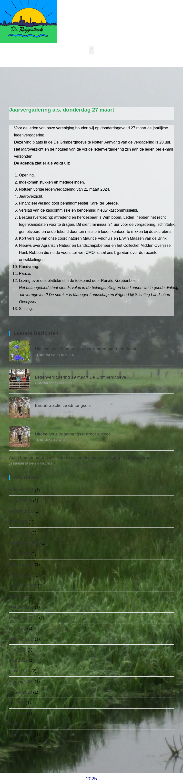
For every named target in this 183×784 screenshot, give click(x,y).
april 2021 (18, 660)
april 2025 (18, 522)
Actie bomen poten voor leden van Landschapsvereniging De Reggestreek (81, 457)
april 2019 (18, 724)
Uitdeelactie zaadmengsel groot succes (73, 434)
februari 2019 (21, 734)
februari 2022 (21, 639)
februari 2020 (21, 681)
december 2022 (23, 617)
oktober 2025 (21, 511)
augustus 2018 (23, 745)
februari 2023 (21, 607)
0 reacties (66, 355)
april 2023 (18, 596)
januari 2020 (20, 692)
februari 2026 (21, 490)
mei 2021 (17, 649)
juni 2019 (17, 713)
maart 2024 (19, 554)
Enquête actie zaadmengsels (63, 405)
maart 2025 (19, 532)
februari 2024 (21, 564)
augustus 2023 (23, 586)
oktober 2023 (21, 575)
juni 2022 (17, 628)
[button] (91, 50)
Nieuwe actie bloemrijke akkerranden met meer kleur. (86, 349)
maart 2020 (19, 671)
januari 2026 (20, 500)
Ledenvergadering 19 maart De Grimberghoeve (80, 377)
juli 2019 (17, 703)
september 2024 (24, 543)
